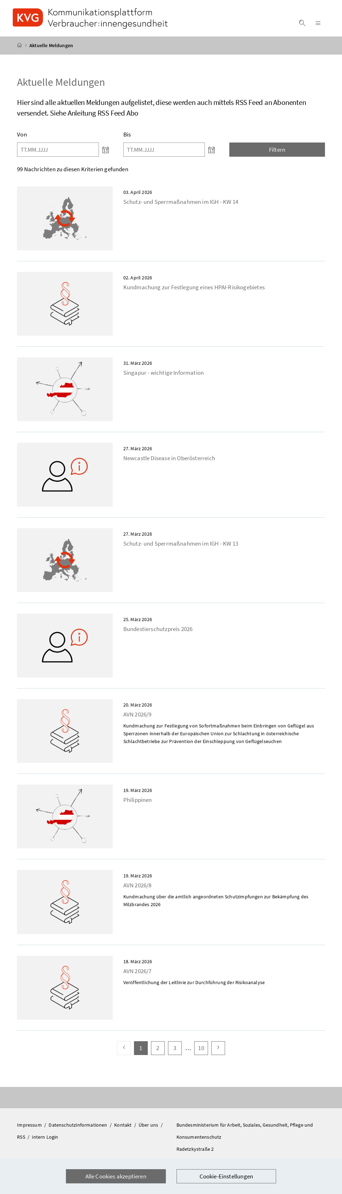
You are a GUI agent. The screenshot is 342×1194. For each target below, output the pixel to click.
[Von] (58, 154)
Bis (127, 139)
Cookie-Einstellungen (226, 1176)
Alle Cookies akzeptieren (115, 1176)
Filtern (277, 154)
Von (22, 139)
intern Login (45, 1141)
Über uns (149, 1129)
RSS (21, 1141)
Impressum (30, 1129)
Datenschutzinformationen (78, 1129)
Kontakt (123, 1129)
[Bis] (164, 154)
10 (203, 1052)
